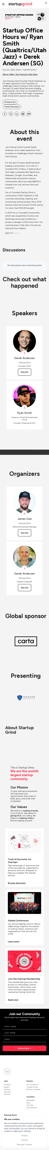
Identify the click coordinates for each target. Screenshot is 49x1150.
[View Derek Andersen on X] (24, 353)
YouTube (30, 1105)
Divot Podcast (32, 1108)
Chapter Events (32, 1087)
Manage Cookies (24, 1144)
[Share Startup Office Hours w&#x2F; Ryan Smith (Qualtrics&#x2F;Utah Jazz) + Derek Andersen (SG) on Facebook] (5, 114)
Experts (6, 1087)
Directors (7, 1094)
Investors (7, 1085)
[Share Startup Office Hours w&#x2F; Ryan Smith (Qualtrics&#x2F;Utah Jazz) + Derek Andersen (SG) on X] (11, 114)
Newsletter (31, 1100)
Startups (7, 1089)
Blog (28, 1103)
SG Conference (32, 1085)
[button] (46, 3)
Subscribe (23, 1048)
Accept (24, 1135)
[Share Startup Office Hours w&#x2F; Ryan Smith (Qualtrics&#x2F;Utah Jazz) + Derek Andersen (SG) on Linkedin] (17, 114)
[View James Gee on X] (24, 514)
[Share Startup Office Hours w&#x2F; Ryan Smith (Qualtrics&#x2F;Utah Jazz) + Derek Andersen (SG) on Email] (23, 114)
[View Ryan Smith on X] (24, 408)
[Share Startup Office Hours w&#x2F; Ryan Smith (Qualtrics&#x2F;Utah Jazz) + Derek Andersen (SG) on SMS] (29, 114)
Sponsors (7, 1092)
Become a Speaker (33, 1089)
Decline (24, 1140)
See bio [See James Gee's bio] (24, 533)
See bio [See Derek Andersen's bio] (24, 372)
